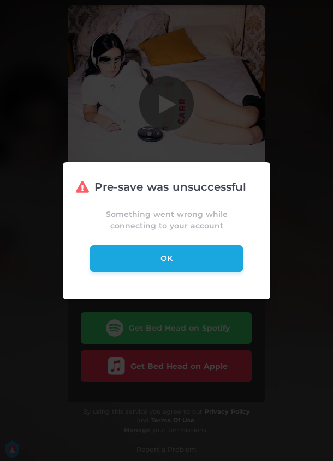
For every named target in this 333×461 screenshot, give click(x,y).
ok (166, 258)
